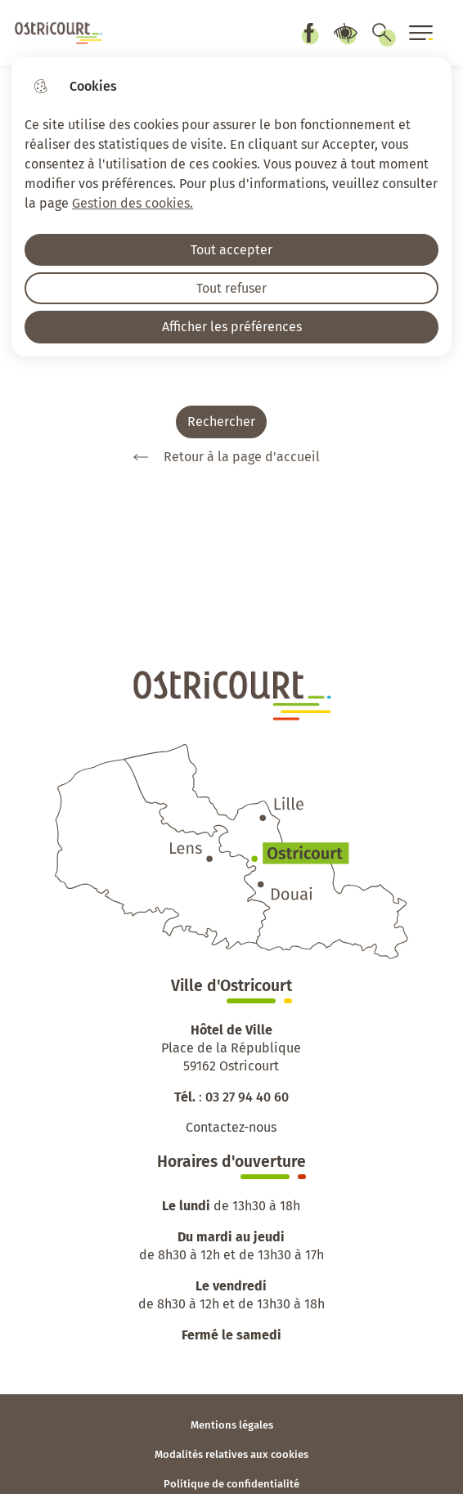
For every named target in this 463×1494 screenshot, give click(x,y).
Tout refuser (231, 288)
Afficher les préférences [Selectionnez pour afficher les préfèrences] (232, 326)
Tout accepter (231, 250)
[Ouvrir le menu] (421, 32)
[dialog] (231, 207)
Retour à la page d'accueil (221, 457)
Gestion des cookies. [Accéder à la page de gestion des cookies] (132, 203)
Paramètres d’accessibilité (345, 33)
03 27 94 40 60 (247, 1097)
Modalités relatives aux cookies (231, 1454)
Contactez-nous (231, 1127)
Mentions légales (232, 1425)
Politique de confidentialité (231, 1484)
